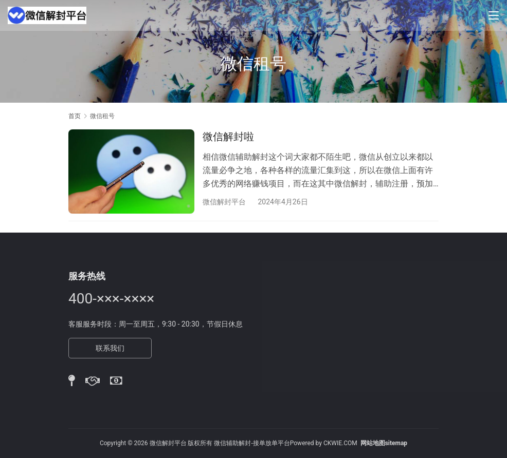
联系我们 (110, 348)
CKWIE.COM (340, 443)
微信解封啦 (228, 136)
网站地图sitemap (383, 443)
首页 (74, 116)
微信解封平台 (224, 202)
